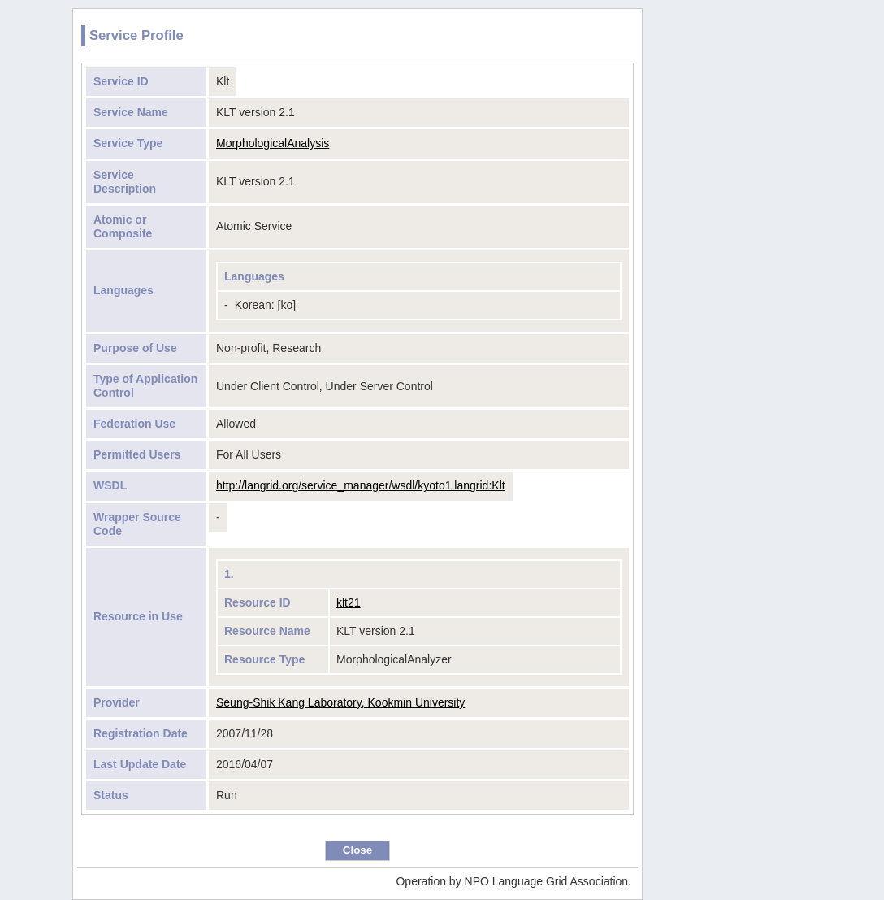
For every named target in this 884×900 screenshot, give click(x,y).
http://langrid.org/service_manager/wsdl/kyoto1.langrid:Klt (360, 485)
